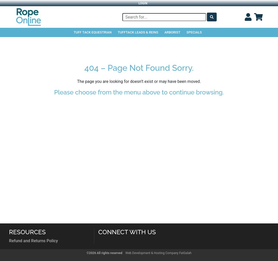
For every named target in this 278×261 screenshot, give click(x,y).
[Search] (164, 17)
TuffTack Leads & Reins (138, 32)
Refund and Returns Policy (33, 240)
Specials (194, 32)
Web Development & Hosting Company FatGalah (158, 253)
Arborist (172, 32)
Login (142, 3)
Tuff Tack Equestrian (93, 32)
